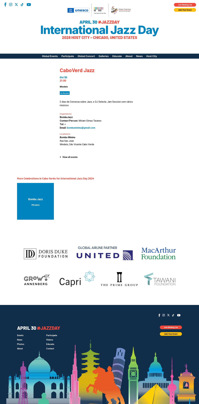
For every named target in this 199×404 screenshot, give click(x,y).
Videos (49, 340)
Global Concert (86, 56)
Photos (20, 344)
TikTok (22, 4)
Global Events (50, 56)
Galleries (104, 56)
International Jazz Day (99, 30)
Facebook (5, 4)
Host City (151, 56)
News (139, 56)
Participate (68, 56)
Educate (117, 56)
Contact (50, 348)
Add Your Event (185, 10)
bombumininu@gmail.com (81, 127)
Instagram (10, 4)
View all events (70, 157)
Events (20, 335)
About (128, 56)
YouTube (29, 4)
